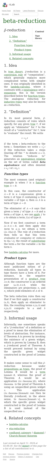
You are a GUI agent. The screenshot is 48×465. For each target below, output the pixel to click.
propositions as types (16, 369)
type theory (15, 71)
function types (36, 96)
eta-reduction (17, 428)
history (25, 446)
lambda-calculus (20, 86)
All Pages (16, 11)
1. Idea (13, 36)
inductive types (13, 101)
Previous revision (23, 454)
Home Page (6, 11)
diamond (39, 432)
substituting (38, 241)
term (42, 372)
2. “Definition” (18, 40)
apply (37, 214)
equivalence (31, 89)
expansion (10, 92)
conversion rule (13, 74)
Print (4, 459)
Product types (22, 49)
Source (12, 459)
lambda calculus (18, 252)
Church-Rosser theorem (23, 435)
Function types (23, 45)
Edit (4, 454)
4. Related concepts (21, 58)
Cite (37, 457)
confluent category (20, 432)
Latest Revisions (29, 11)
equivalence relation (33, 159)
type (32, 124)
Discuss (11, 454)
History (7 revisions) (25, 457)
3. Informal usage (20, 54)
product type (37, 278)
